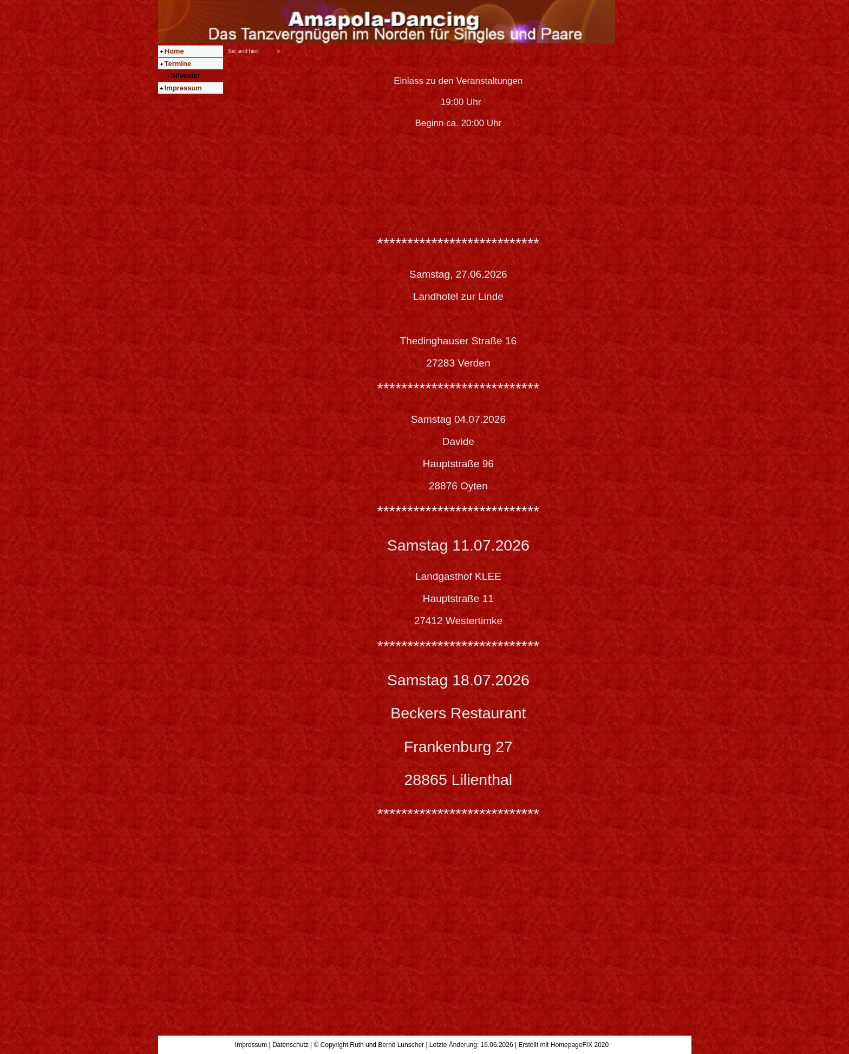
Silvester (185, 75)
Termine (178, 64)
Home (174, 51)
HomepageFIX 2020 (580, 1045)
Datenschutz (290, 1045)
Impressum (183, 88)
